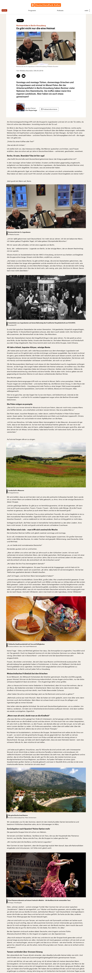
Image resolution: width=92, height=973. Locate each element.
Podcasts (60, 10)
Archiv (20, 20)
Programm (32, 10)
